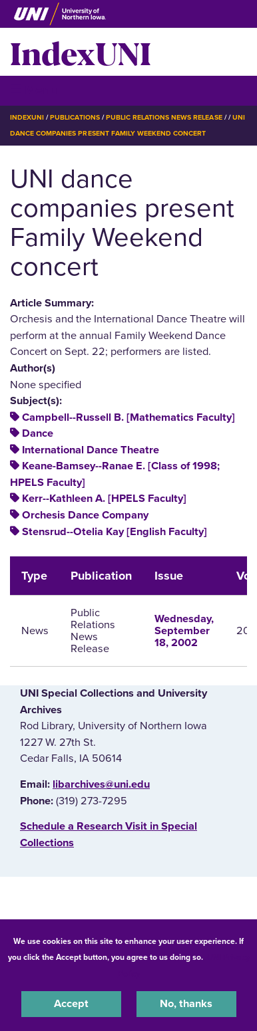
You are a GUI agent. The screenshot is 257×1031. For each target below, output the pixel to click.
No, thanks (186, 1003)
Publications (74, 117)
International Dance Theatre (90, 450)
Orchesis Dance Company (85, 515)
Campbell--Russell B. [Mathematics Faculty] (128, 417)
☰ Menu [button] (33, 90)
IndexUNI (80, 51)
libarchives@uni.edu (101, 784)
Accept (71, 1003)
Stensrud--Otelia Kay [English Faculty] (114, 531)
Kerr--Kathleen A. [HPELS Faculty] (104, 498)
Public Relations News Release (164, 117)
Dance (37, 433)
